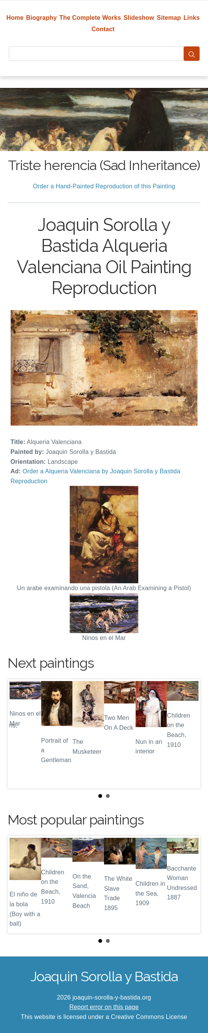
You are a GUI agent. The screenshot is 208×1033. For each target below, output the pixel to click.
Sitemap (169, 17)
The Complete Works (90, 17)
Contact (103, 29)
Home (15, 17)
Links (192, 17)
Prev (19, 733)
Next (188, 733)
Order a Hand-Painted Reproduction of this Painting (104, 186)
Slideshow (138, 17)
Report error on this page (104, 1007)
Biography (41, 17)
